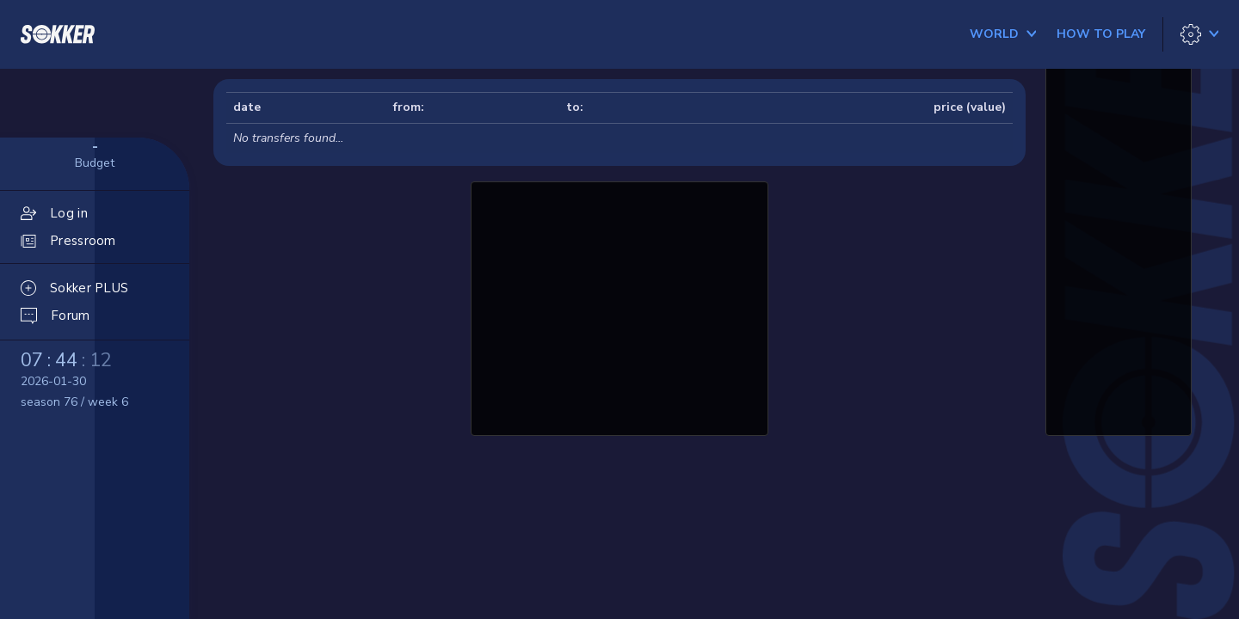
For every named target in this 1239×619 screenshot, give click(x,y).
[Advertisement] (619, 306)
